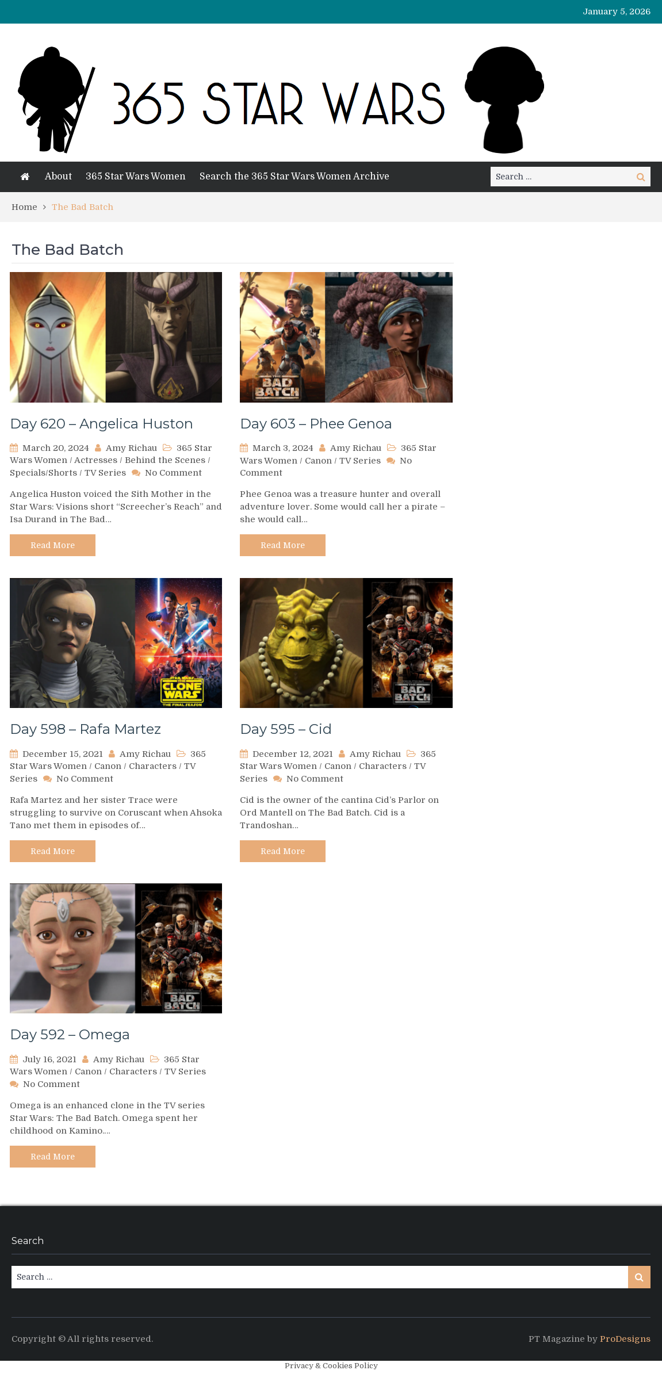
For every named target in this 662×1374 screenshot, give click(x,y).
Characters (153, 766)
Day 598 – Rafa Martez (85, 729)
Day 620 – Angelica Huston (101, 423)
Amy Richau (131, 448)
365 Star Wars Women (136, 176)
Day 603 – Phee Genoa (316, 423)
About (58, 176)
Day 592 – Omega (70, 1034)
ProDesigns (625, 1339)
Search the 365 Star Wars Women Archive (294, 176)
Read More (52, 545)
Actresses (95, 460)
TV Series (105, 473)
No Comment (173, 473)
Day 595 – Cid (286, 729)
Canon (318, 461)
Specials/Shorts (43, 473)
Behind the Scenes (165, 460)
